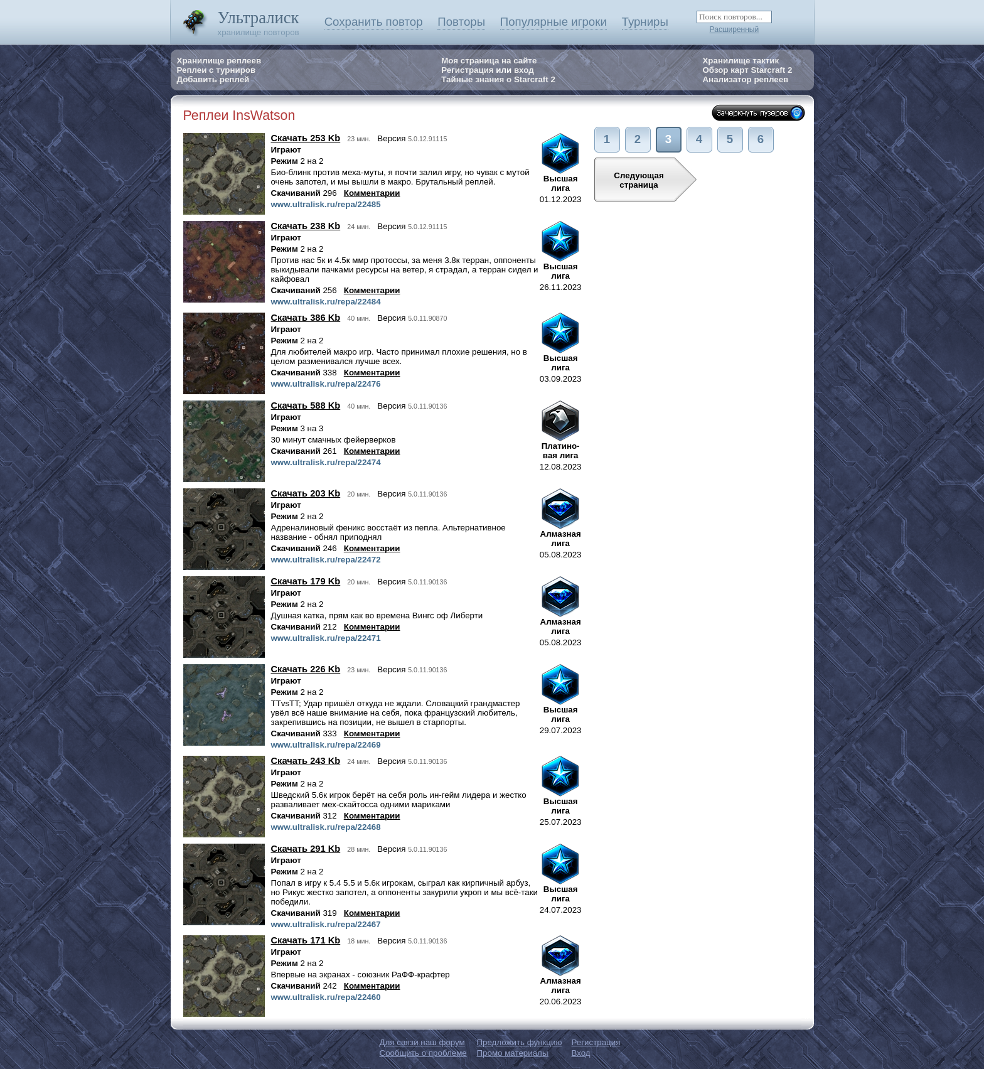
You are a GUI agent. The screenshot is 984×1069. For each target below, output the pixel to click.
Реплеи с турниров (216, 70)
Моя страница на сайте (489, 60)
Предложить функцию (519, 1042)
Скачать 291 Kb (306, 849)
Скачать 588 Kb (306, 405)
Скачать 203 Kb (306, 493)
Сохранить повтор (373, 21)
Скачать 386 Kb (306, 318)
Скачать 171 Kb (306, 940)
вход (524, 70)
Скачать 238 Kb (306, 226)
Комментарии (372, 193)
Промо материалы (512, 1053)
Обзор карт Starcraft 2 (747, 70)
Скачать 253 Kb (306, 138)
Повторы (461, 21)
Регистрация (467, 70)
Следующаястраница (638, 180)
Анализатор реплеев (745, 79)
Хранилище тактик (740, 60)
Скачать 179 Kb (306, 581)
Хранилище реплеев (219, 60)
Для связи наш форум (422, 1042)
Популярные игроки (553, 21)
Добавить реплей (213, 79)
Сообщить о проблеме (423, 1053)
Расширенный (734, 29)
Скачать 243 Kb (306, 761)
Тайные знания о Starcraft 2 (498, 79)
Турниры (645, 21)
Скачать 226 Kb (306, 669)
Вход (581, 1053)
